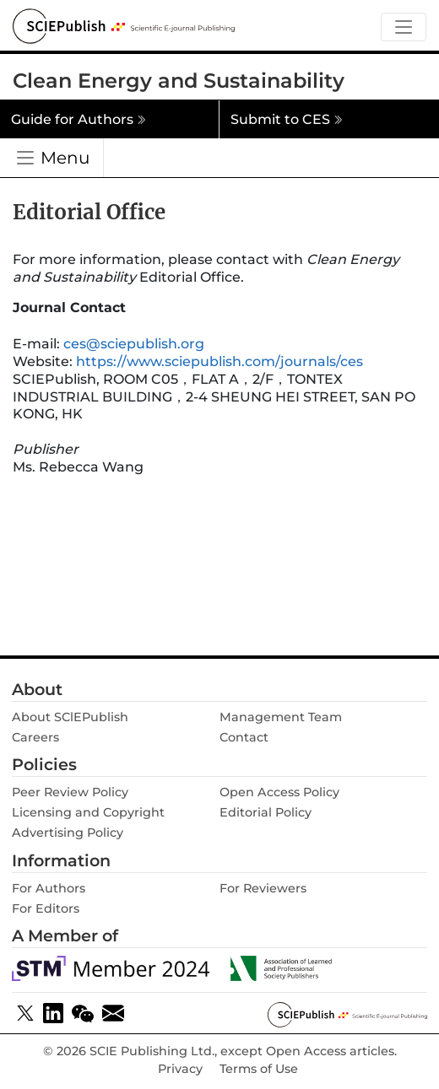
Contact (244, 737)
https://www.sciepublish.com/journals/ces (219, 361)
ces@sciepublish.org (133, 344)
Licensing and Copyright (88, 812)
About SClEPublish (70, 717)
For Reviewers (263, 888)
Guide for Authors (78, 119)
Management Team (281, 717)
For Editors (45, 908)
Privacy (180, 1069)
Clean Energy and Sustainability (178, 80)
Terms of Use (259, 1069)
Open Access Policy (279, 792)
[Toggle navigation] (403, 27)
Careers (35, 737)
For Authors (48, 888)
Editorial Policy (266, 812)
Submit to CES (286, 119)
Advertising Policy (67, 832)
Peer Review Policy (70, 792)
